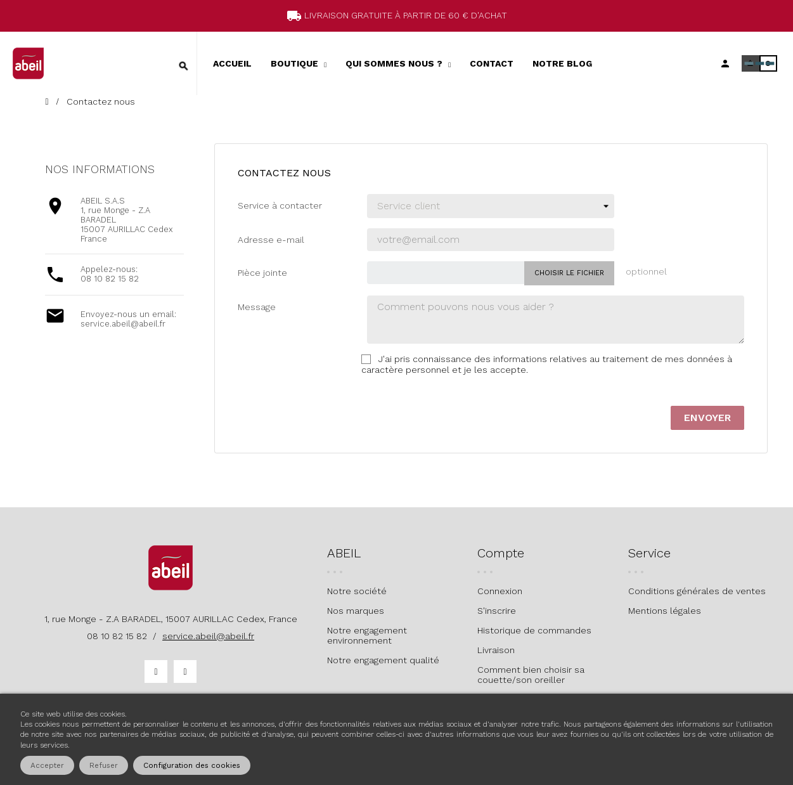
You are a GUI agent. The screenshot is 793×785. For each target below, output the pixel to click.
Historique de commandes (534, 630)
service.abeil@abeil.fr (123, 323)
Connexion (499, 591)
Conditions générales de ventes (697, 591)
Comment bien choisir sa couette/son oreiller (530, 675)
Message (257, 307)
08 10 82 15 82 (110, 278)
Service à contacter (280, 205)
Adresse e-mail (271, 240)
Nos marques (355, 611)
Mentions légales (664, 611)
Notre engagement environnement (367, 635)
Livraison (496, 650)
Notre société (357, 591)
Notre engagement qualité (383, 660)
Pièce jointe (262, 273)
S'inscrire (496, 611)
